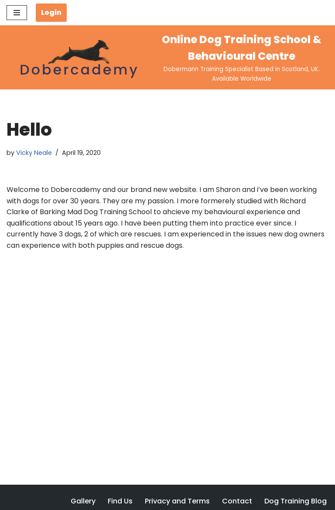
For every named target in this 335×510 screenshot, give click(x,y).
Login (51, 12)
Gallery (83, 501)
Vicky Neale (34, 152)
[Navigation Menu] (17, 12)
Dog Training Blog (295, 501)
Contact (237, 501)
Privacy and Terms (177, 501)
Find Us (120, 501)
